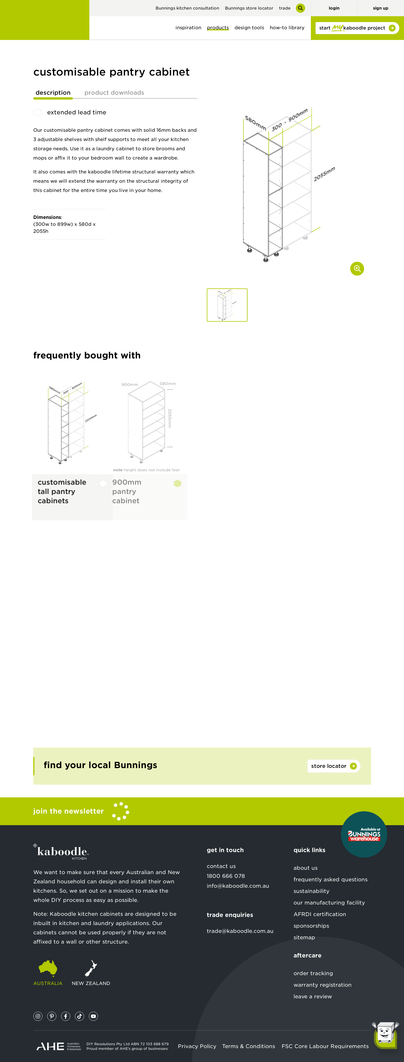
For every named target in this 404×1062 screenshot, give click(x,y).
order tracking (313, 973)
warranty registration (323, 985)
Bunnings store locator (249, 8)
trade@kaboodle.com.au (240, 931)
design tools (249, 27)
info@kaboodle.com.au (238, 886)
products (218, 27)
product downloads (114, 92)
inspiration (188, 27)
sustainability (311, 891)
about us (306, 868)
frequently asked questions (331, 879)
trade (285, 8)
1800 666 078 (226, 876)
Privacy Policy (197, 1046)
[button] (227, 305)
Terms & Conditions (248, 1046)
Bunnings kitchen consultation (187, 8)
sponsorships (311, 926)
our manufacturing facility (329, 903)
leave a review (313, 996)
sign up (380, 8)
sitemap (304, 937)
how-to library (287, 27)
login (334, 8)
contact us (221, 866)
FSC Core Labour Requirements (325, 1046)
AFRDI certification (320, 914)
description (53, 92)
